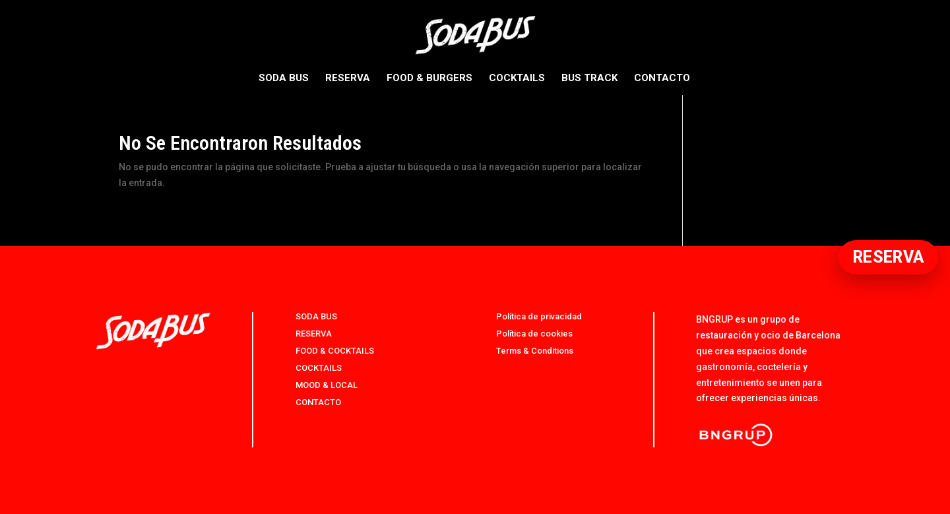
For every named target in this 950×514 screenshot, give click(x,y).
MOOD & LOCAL (327, 385)
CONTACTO (662, 78)
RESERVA (347, 78)
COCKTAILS (517, 78)
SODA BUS (284, 78)
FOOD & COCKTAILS (335, 351)
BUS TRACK (589, 78)
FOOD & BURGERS (429, 78)
